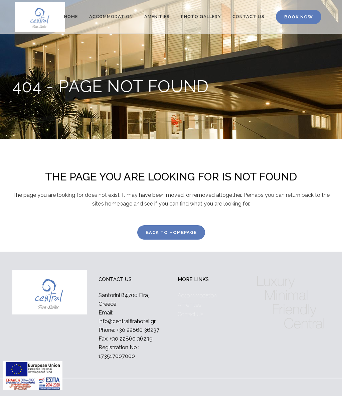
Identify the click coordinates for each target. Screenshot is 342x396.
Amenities (189, 305)
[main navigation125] (32, 377)
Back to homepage (171, 232)
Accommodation (197, 295)
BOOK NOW (298, 16)
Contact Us (190, 314)
